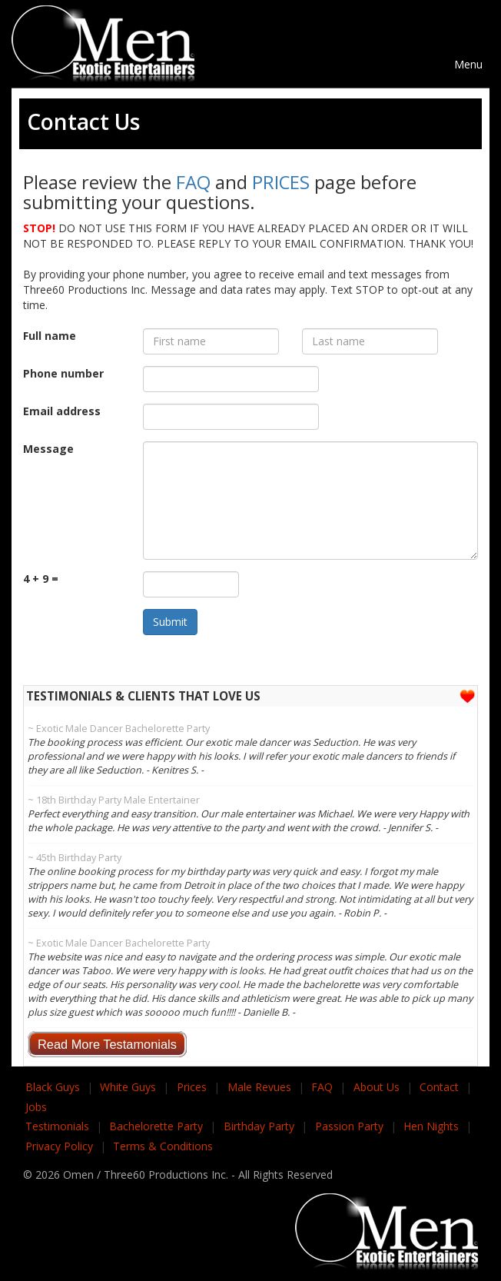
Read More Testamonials (107, 1044)
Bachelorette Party (156, 1126)
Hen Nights (431, 1126)
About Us (376, 1087)
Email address (62, 411)
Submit (170, 621)
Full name (49, 335)
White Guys (128, 1087)
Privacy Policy (59, 1146)
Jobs (36, 1107)
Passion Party (349, 1126)
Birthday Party (259, 1126)
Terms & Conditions (163, 1146)
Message (48, 448)
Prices (192, 1087)
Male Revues (259, 1087)
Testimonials (57, 1126)
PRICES (281, 182)
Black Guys (52, 1087)
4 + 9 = (40, 578)
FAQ (193, 182)
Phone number (63, 373)
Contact (439, 1087)
